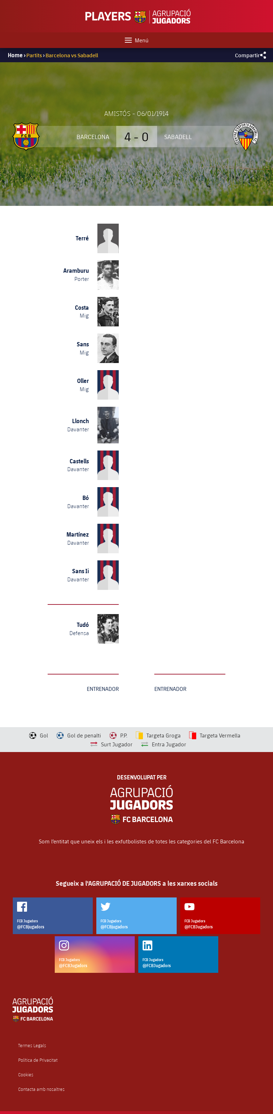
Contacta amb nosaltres (41, 1089)
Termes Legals (32, 1045)
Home (15, 55)
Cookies (25, 1074)
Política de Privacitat (38, 1060)
